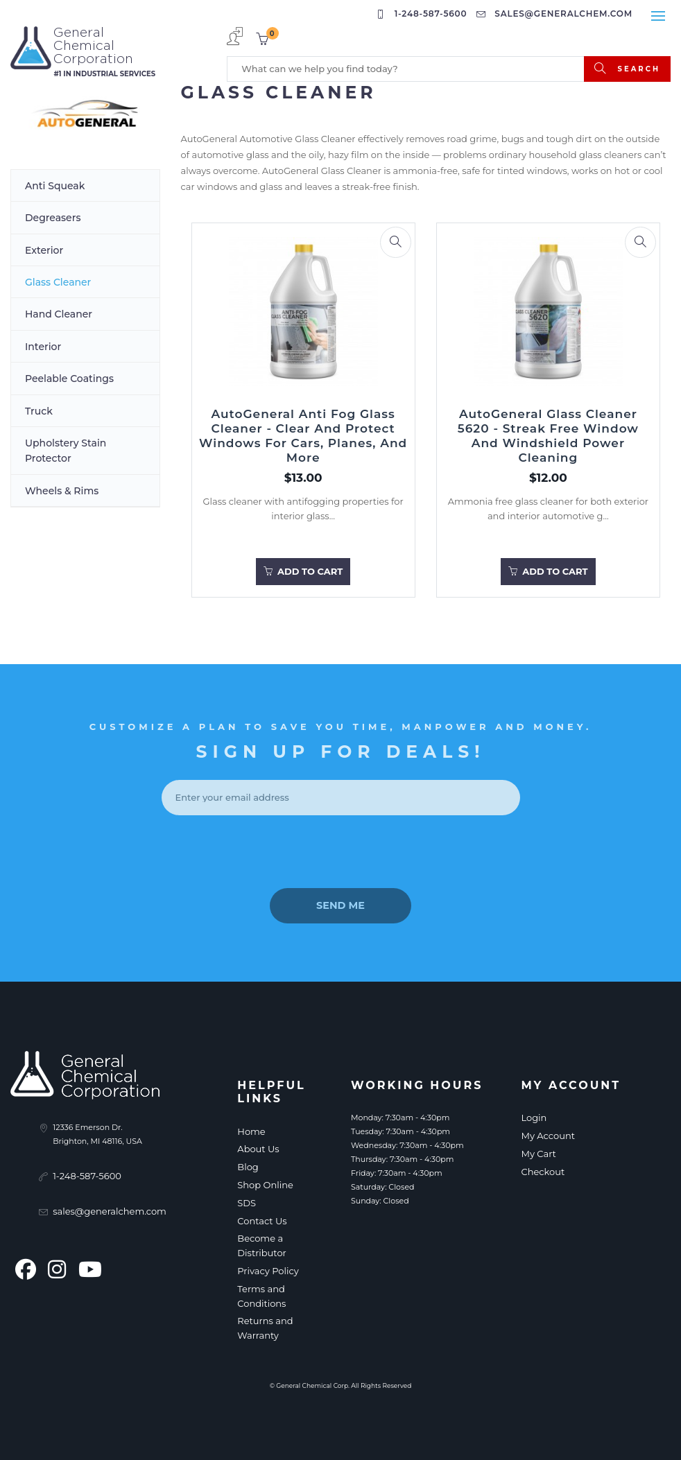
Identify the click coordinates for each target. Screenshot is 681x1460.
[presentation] (340, 852)
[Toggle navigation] (658, 16)
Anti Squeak (55, 186)
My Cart (538, 1153)
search (627, 67)
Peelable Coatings (69, 378)
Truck (39, 411)
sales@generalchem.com (556, 13)
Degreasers (52, 217)
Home (251, 1131)
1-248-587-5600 (423, 13)
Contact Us (261, 1220)
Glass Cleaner (58, 282)
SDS (246, 1202)
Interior (43, 346)
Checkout (542, 1171)
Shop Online (265, 1184)
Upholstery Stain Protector (65, 450)
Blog (247, 1166)
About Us (258, 1148)
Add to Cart (303, 571)
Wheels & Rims (61, 491)
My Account (547, 1135)
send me (340, 904)
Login (533, 1117)
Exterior (44, 250)
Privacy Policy (267, 1270)
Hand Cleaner (58, 314)
